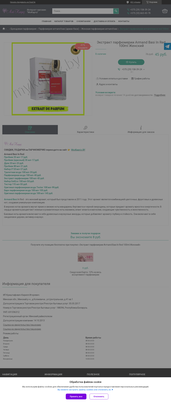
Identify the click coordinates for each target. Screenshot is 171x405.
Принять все (76, 396)
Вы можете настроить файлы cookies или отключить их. (84, 389)
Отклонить (99, 396)
